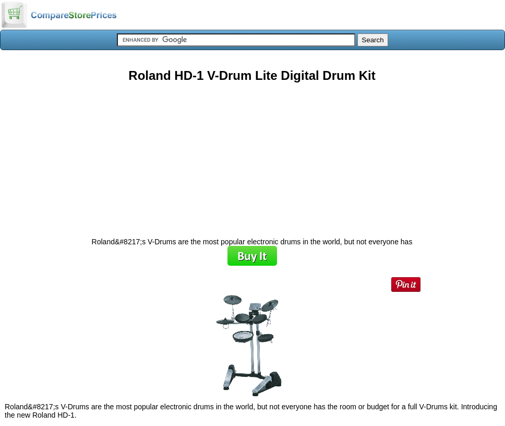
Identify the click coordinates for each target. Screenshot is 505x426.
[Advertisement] (252, 156)
